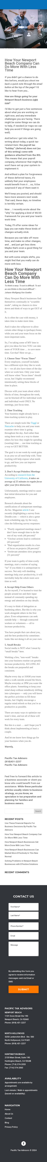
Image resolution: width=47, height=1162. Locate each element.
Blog (7, 1122)
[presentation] (28, 963)
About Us (9, 1114)
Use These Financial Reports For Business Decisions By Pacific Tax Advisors (20, 826)
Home (7, 1109)
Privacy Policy (11, 1127)
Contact (8, 1118)
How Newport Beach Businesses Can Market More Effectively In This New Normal (22, 853)
